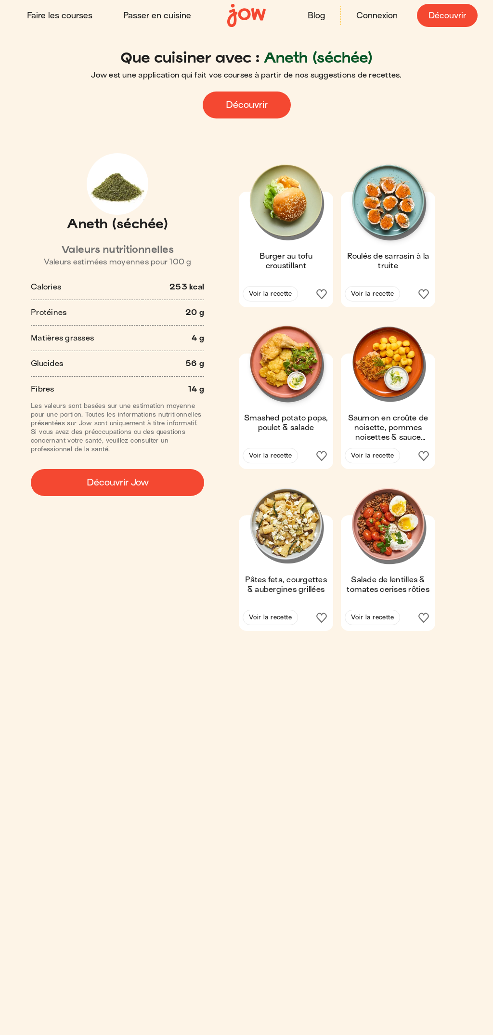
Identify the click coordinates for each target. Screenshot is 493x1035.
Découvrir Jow (118, 482)
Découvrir (447, 15)
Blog (316, 15)
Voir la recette (270, 293)
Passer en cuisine (157, 15)
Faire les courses (59, 15)
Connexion (377, 15)
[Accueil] (246, 15)
